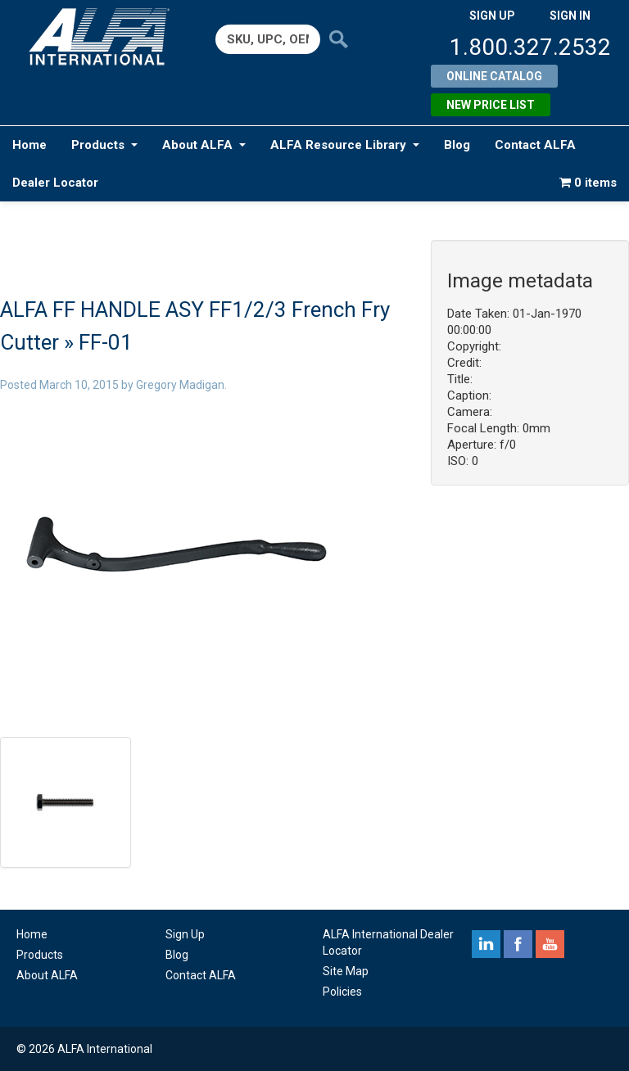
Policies (342, 991)
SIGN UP (492, 15)
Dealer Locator (55, 182)
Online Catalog (494, 76)
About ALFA (204, 145)
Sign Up (185, 934)
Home (29, 145)
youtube (550, 944)
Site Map (346, 971)
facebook (518, 944)
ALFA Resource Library (344, 145)
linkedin (486, 944)
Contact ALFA (535, 145)
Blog (457, 145)
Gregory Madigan (180, 384)
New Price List (490, 104)
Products (104, 145)
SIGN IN (570, 15)
